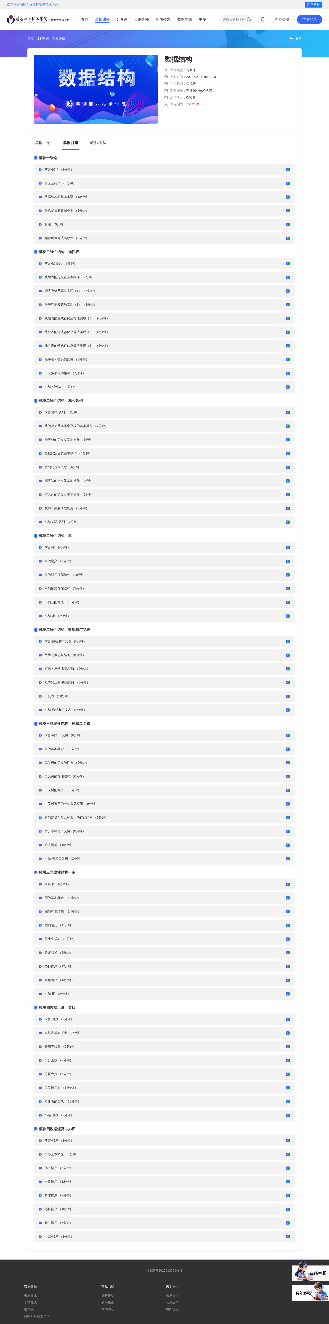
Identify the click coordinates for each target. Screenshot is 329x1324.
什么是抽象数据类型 (59, 210)
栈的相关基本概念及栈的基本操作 (69, 426)
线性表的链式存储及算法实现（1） (69, 318)
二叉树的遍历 (54, 790)
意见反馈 (172, 1302)
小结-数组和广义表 (58, 710)
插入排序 (51, 1168)
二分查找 (51, 1060)
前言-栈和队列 (55, 412)
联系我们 (172, 1295)
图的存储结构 (54, 911)
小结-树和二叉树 (56, 858)
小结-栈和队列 (55, 522)
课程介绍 (42, 142)
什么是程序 (53, 183)
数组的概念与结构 (57, 655)
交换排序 (51, 1181)
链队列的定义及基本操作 (62, 494)
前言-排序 (51, 1140)
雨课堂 (29, 1309)
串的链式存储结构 (57, 588)
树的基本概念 (54, 749)
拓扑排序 (51, 966)
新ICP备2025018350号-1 (164, 1270)
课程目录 (70, 142)
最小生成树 (53, 939)
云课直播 (141, 19)
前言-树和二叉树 (56, 735)
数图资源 (184, 19)
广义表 (49, 696)
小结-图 (50, 994)
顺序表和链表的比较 (59, 359)
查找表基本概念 (56, 1033)
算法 (48, 224)
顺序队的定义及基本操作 (62, 481)
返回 (298, 38)
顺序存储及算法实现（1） (63, 291)
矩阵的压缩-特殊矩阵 (59, 668)
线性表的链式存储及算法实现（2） (69, 332)
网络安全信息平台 (37, 1316)
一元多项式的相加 (57, 373)
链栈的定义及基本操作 (61, 453)
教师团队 (98, 142)
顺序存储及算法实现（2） (63, 304)
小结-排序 (51, 1236)
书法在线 (30, 1295)
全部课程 (102, 19)
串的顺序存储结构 (57, 575)
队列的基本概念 (56, 467)
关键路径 (51, 952)
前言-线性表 (53, 263)
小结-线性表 (53, 387)
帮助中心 (107, 1309)
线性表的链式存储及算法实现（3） (69, 345)
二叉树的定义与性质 (59, 762)
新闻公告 (163, 19)
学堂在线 (30, 1302)
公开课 (122, 19)
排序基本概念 (54, 1154)
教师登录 (282, 19)
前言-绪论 (51, 169)
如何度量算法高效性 (59, 238)
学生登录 (309, 19)
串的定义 (51, 561)
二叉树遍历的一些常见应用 (64, 804)
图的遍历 (51, 925)
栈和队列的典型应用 (59, 508)
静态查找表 (53, 1046)
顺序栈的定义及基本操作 (62, 439)
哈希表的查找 (54, 1101)
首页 (84, 19)
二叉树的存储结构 (57, 776)
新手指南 (107, 1302)
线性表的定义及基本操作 (62, 277)
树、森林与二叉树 (57, 831)
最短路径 (51, 980)
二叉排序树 (53, 1087)
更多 (202, 19)
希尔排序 (51, 1195)
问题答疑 (313, 4)
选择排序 (51, 1209)
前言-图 (50, 884)
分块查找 (51, 1074)
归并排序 (51, 1223)
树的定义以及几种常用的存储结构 (69, 817)
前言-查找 (51, 1019)
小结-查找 (51, 1115)
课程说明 (107, 1295)
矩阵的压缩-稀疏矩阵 (59, 682)
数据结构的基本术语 (59, 197)
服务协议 (172, 1309)
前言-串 (50, 547)
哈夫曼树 (51, 845)
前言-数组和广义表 (58, 641)
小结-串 (50, 616)
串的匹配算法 (54, 602)
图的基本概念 (54, 898)
